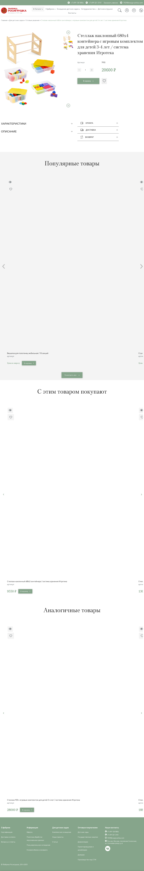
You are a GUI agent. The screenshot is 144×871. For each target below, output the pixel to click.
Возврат (100, 137)
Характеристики (37, 124)
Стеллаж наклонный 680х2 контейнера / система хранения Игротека (38, 581)
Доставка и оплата (8, 836)
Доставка (100, 131)
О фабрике (50, 9)
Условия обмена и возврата (37, 849)
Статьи (55, 841)
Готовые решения (36, 20)
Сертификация (6, 831)
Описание (37, 132)
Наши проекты (58, 836)
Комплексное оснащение (61, 831)
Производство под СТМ (87, 859)
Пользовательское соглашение (38, 844)
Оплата (100, 124)
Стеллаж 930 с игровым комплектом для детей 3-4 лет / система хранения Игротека (44, 799)
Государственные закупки (88, 836)
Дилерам (81, 854)
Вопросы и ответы (8, 841)
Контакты (72, 13)
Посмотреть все (72, 375)
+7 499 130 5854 (76, 2)
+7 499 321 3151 (94, 2)
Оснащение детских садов (68, 9)
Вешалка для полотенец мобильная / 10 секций (28, 353)
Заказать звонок (111, 2)
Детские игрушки (105, 9)
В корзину (88, 82)
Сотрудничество (88, 9)
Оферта (29, 831)
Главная (5, 20)
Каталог (38, 9)
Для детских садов (18, 20)
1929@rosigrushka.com (131, 2)
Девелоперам (83, 841)
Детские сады (83, 831)
